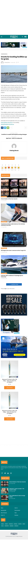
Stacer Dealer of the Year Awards (9, 199)
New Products (4, 512)
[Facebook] (2, 473)
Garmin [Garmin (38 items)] (20, 523)
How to (16, 507)
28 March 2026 (4, 278)
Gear (16, 512)
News (2, 507)
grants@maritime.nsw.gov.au (7, 124)
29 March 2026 (4, 252)
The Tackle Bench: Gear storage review (17, 496)
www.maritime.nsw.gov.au (6, 122)
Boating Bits (4, 196)
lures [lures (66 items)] (2, 525)
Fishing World (7, 62)
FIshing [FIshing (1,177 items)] (15, 523)
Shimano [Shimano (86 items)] (16, 525)
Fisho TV (3, 515)
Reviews (16, 515)
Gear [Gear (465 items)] (24, 523)
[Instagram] (11, 473)
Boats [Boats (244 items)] (3, 523)
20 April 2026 (12, 491)
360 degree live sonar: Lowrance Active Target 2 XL (13, 250)
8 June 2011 (13, 62)
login (5, 288)
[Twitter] (5, 473)
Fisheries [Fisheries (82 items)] (11, 523)
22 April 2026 (3, 200)
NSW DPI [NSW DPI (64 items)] (6, 525)
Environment (17, 510)
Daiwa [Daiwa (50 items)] (6, 523)
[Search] (22, 37)
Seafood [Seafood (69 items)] (11, 525)
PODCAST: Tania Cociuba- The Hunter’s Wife (16, 489)
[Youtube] (8, 473)
